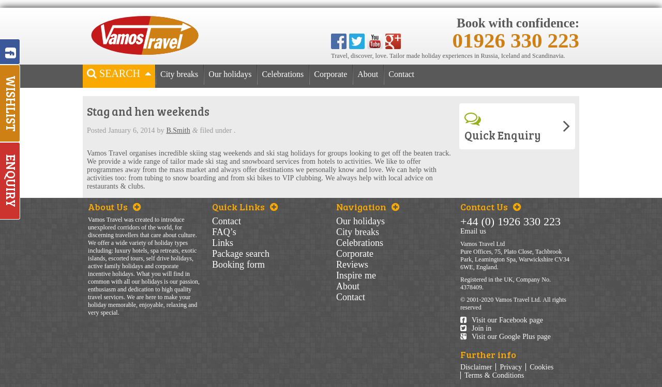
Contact (401, 74)
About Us (114, 206)
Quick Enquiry (502, 127)
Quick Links (245, 206)
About (367, 74)
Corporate (330, 74)
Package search (240, 254)
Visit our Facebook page (501, 320)
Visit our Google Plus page (505, 336)
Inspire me (356, 275)
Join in (475, 328)
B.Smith (178, 130)
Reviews (352, 264)
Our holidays (229, 74)
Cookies (541, 367)
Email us (473, 231)
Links (222, 243)
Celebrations (283, 74)
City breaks (179, 74)
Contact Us (490, 206)
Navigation (367, 206)
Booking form (238, 264)
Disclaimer (476, 367)
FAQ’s (224, 232)
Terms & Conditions (494, 375)
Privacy (511, 367)
